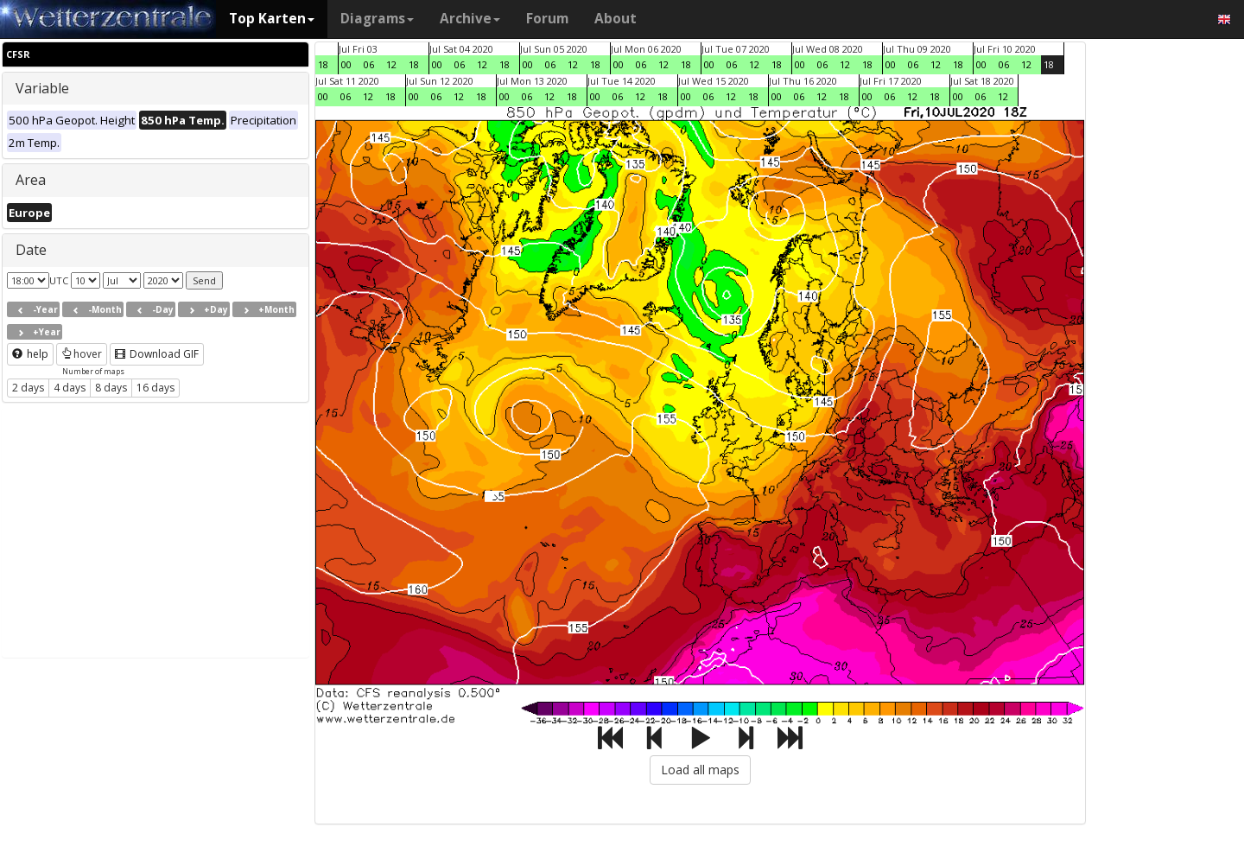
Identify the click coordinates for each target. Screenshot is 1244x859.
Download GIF (157, 354)
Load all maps (700, 769)
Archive (470, 19)
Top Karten (271, 19)
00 (346, 64)
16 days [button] (155, 387)
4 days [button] (70, 387)
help (30, 354)
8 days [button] (111, 387)
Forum (547, 19)
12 (391, 64)
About (615, 19)
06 (369, 64)
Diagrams (377, 19)
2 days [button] (28, 387)
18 (323, 64)
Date (31, 249)
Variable (42, 88)
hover (81, 354)
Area (31, 179)
